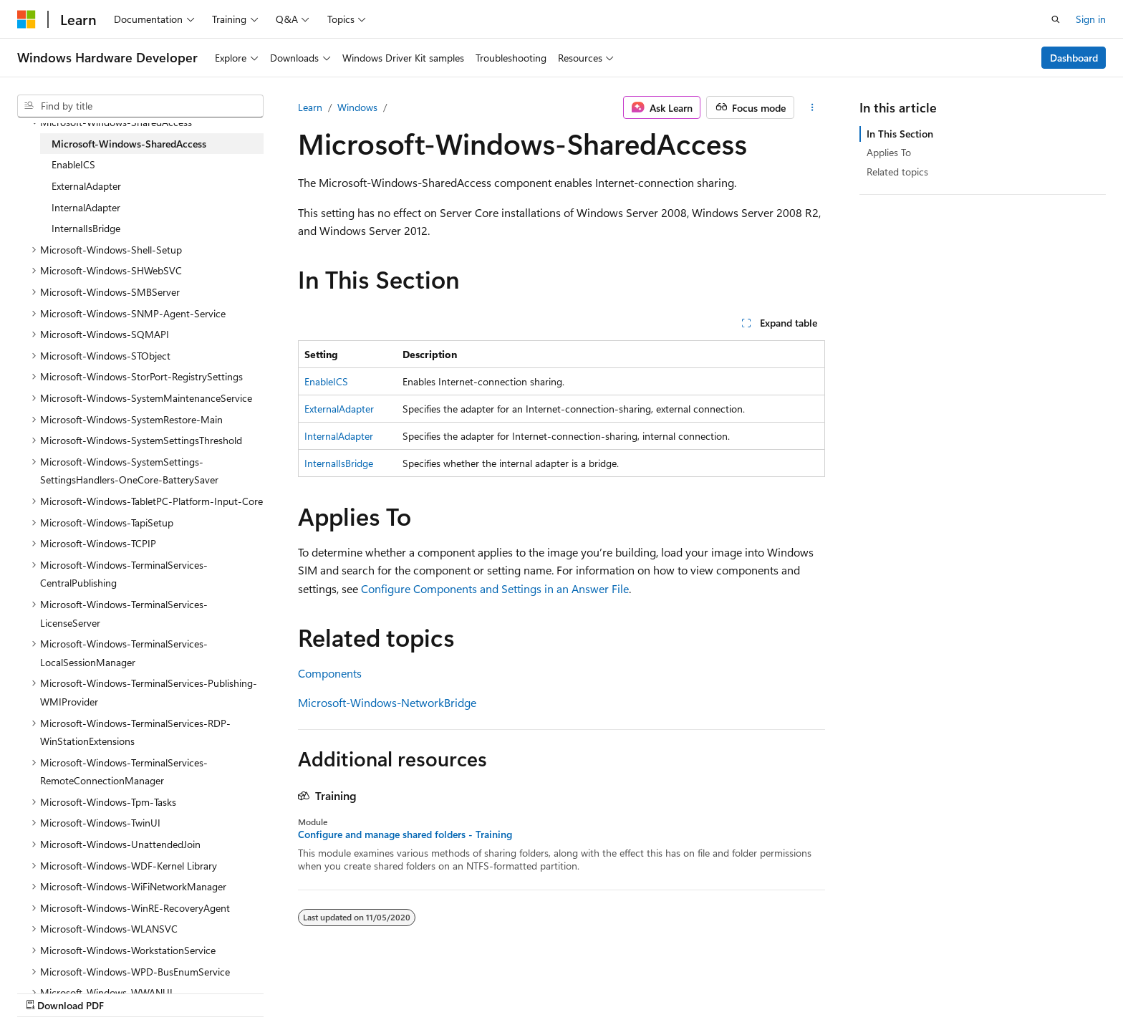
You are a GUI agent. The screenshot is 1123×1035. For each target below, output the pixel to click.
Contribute (775, 990)
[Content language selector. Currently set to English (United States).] (82, 989)
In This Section (900, 133)
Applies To (889, 152)
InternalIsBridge (338, 463)
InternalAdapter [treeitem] (86, 207)
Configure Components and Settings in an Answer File (495, 588)
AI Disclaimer (565, 990)
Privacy (831, 990)
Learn (310, 107)
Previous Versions (649, 990)
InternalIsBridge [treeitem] (86, 228)
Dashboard (1074, 57)
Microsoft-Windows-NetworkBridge (387, 702)
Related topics (897, 171)
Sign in (1091, 19)
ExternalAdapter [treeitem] (86, 186)
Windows (357, 107)
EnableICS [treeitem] (73, 164)
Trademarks (974, 990)
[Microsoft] (26, 19)
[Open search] (1055, 19)
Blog (714, 990)
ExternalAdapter (339, 408)
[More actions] (812, 107)
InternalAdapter (338, 436)
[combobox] (140, 106)
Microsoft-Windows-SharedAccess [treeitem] (129, 143)
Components (330, 672)
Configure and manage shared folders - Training (405, 834)
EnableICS (326, 381)
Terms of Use (903, 990)
